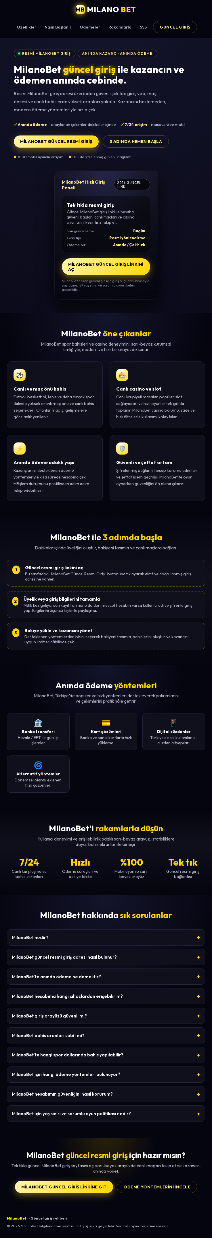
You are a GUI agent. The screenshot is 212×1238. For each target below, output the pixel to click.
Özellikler (26, 27)
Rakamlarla (119, 27)
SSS (143, 27)
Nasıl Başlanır (58, 27)
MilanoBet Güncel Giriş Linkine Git (64, 1187)
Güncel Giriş (175, 27)
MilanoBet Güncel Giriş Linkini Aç (105, 267)
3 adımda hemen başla (136, 141)
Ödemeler (90, 27)
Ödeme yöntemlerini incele (156, 1187)
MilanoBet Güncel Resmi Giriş (56, 141)
